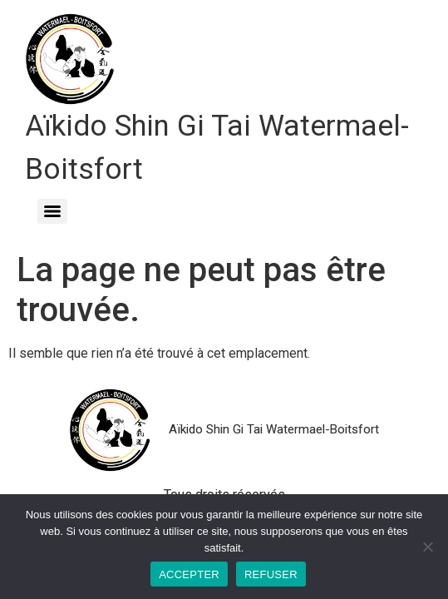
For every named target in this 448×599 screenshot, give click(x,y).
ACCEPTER (189, 574)
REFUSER (271, 574)
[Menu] (52, 211)
